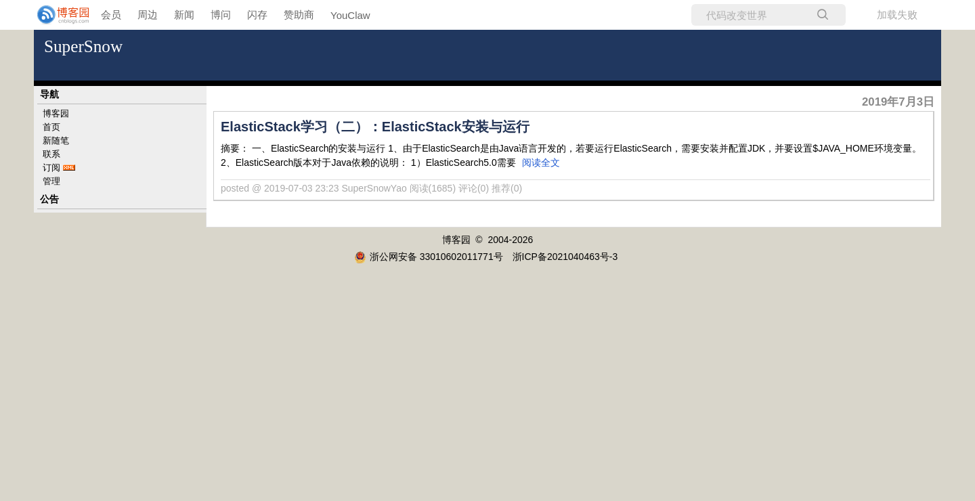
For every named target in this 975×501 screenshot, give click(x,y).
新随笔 (56, 140)
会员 (111, 14)
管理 (51, 181)
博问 (221, 14)
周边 (147, 14)
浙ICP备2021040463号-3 (565, 256)
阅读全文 (541, 162)
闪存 (257, 14)
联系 (51, 154)
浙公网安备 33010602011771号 (428, 256)
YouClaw (350, 15)
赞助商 (299, 14)
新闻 (184, 14)
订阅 (51, 167)
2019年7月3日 (898, 101)
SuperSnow (83, 46)
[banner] (54, 14)
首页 (51, 127)
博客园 (56, 113)
